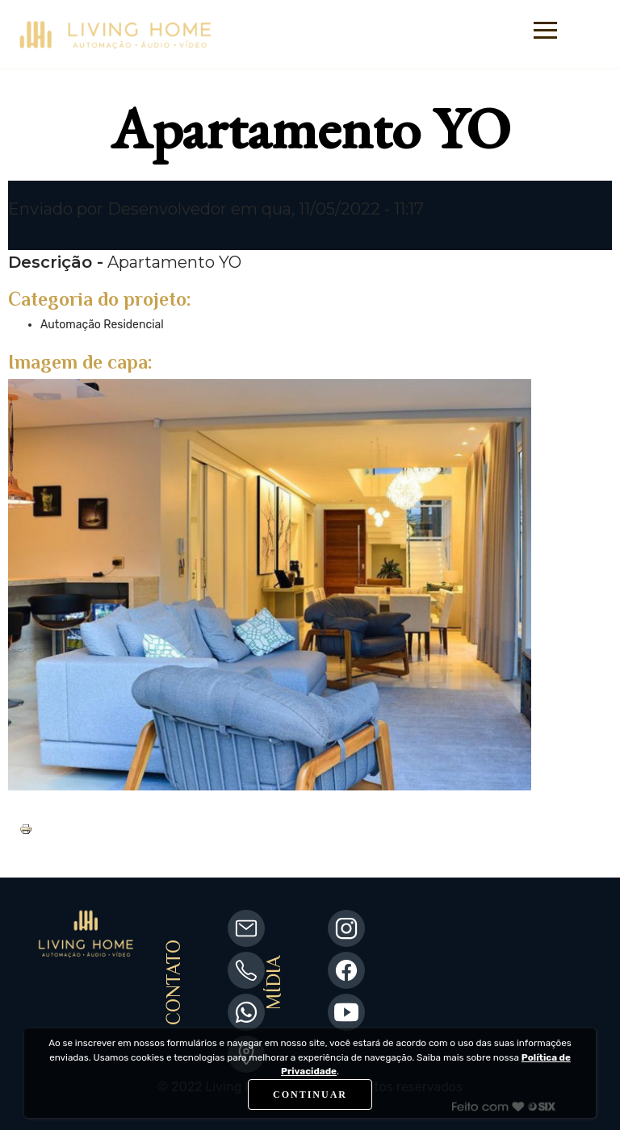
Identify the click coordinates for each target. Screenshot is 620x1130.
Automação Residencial (102, 324)
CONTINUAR (310, 1094)
